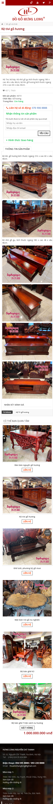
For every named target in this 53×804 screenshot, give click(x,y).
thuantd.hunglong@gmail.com (23, 766)
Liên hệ (27, 469)
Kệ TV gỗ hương (22, 412)
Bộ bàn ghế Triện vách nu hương (27, 723)
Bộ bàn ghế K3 (27, 671)
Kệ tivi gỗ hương (27, 516)
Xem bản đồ (8, 779)
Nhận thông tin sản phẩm (21, 113)
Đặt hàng (27, 727)
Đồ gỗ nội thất (11, 24)
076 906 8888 (39, 107)
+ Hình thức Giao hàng (19, 140)
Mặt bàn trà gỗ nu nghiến (27, 619)
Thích (13, 90)
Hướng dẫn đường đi (12, 782)
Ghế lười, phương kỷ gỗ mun (27, 568)
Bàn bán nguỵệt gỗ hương (27, 465)
